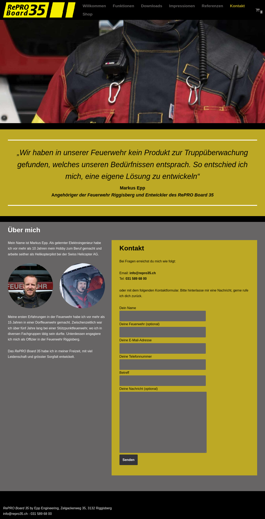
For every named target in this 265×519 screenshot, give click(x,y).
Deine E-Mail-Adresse (162, 344)
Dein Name (162, 312)
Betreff (162, 376)
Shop (88, 14)
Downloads (151, 6)
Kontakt (237, 6)
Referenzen (212, 6)
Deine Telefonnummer (162, 360)
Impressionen (182, 6)
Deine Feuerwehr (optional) (162, 328)
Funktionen (123, 6)
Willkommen (94, 6)
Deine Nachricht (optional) (163, 420)
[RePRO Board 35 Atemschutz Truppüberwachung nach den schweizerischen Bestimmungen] (39, 10)
